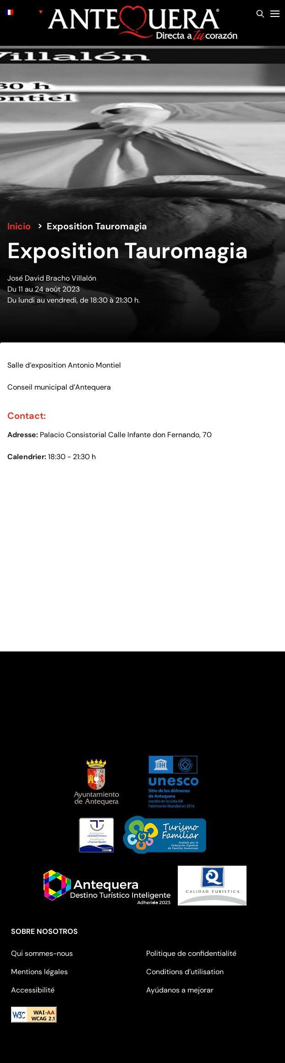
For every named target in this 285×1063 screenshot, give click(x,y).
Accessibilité (33, 990)
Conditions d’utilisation (185, 971)
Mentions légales (39, 971)
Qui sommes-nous (42, 953)
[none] (24, 11)
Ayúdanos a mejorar (180, 990)
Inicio (19, 226)
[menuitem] (24, 11)
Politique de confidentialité (191, 953)
